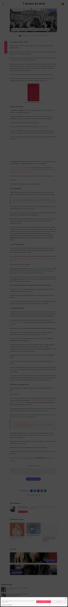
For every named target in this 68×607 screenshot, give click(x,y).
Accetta (43, 601)
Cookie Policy (4, 604)
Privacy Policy (9, 604)
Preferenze (59, 601)
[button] (65, 598)
